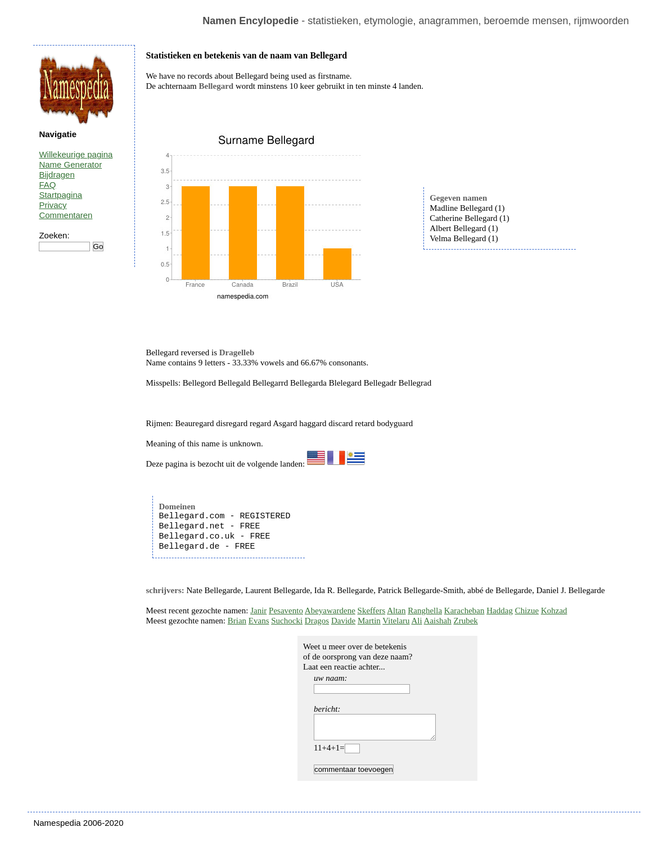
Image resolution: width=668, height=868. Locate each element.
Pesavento (286, 610)
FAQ (47, 184)
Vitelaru (395, 620)
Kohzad (554, 610)
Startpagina (60, 195)
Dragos (317, 620)
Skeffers (372, 610)
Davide (343, 620)
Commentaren (65, 215)
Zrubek (466, 620)
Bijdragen (56, 174)
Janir (258, 610)
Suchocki (287, 620)
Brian (237, 620)
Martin (369, 620)
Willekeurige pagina (75, 154)
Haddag (499, 610)
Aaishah (438, 620)
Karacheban (464, 610)
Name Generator (70, 164)
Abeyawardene (330, 610)
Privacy (52, 205)
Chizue (527, 610)
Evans (259, 620)
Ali (417, 620)
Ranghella (425, 610)
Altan (396, 610)
